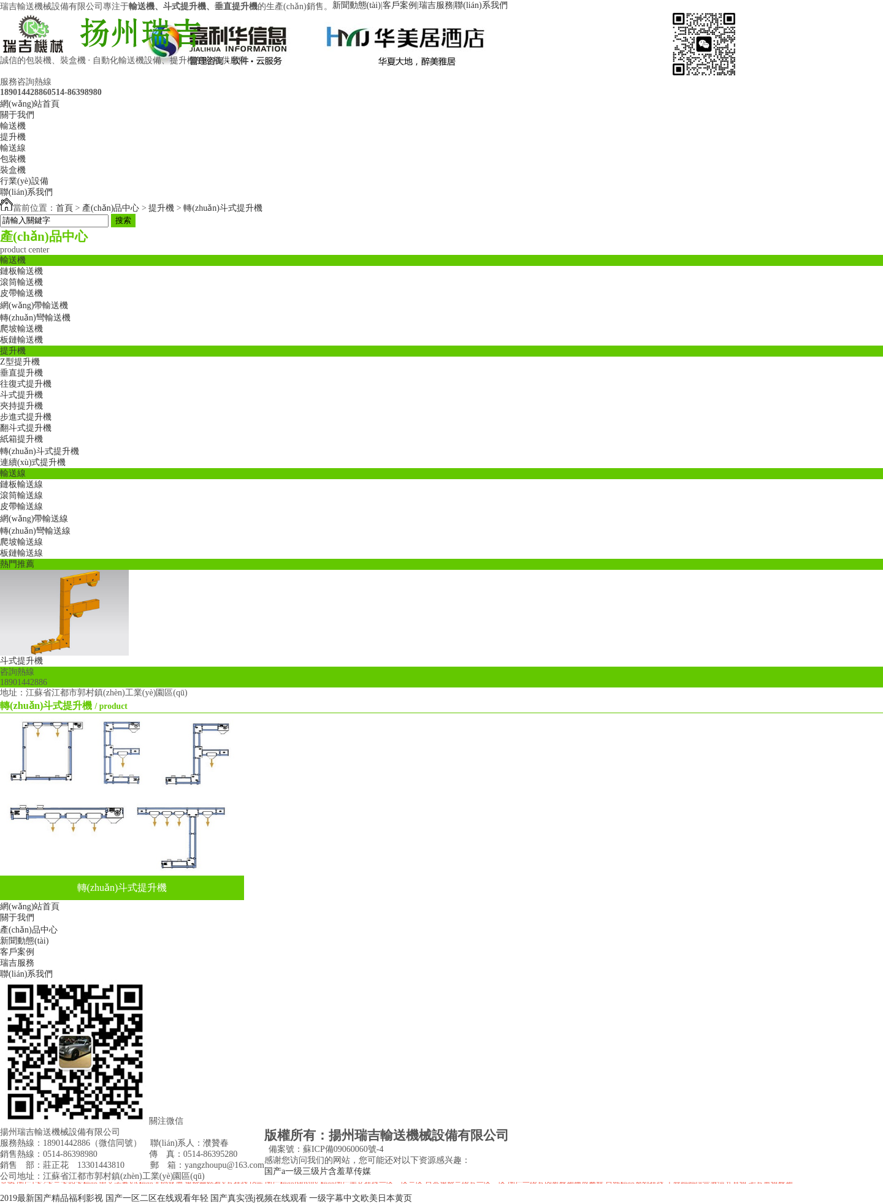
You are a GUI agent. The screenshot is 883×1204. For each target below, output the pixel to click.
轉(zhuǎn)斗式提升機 (222, 208)
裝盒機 (13, 170)
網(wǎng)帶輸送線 (34, 518)
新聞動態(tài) (356, 5)
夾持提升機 (21, 406)
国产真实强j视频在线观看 (258, 1198)
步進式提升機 (26, 417)
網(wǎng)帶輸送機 (34, 305)
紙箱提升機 (21, 439)
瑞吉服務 (436, 5)
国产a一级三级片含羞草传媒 (317, 1171)
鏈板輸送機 (21, 271)
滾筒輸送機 (21, 282)
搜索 (123, 220)
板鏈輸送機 (21, 339)
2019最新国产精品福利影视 (51, 1198)
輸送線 (13, 148)
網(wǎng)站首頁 (29, 103)
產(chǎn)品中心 (111, 208)
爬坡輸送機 (21, 328)
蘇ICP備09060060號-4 (343, 1149)
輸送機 (13, 126)
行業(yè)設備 (24, 181)
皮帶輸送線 (21, 506)
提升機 (13, 137)
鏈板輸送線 (21, 484)
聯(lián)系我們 (480, 5)
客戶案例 (400, 5)
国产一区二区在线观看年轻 (156, 1198)
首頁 (64, 208)
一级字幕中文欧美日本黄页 (360, 1198)
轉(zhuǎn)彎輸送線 (35, 531)
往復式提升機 (26, 383)
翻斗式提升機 (26, 428)
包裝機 (13, 159)
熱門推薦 (17, 564)
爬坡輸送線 (21, 542)
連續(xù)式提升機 (33, 462)
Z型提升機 (20, 361)
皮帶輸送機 (21, 293)
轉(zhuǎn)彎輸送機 (35, 317)
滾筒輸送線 (21, 495)
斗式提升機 (21, 394)
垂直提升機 (21, 372)
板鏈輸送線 (21, 553)
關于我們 (17, 114)
